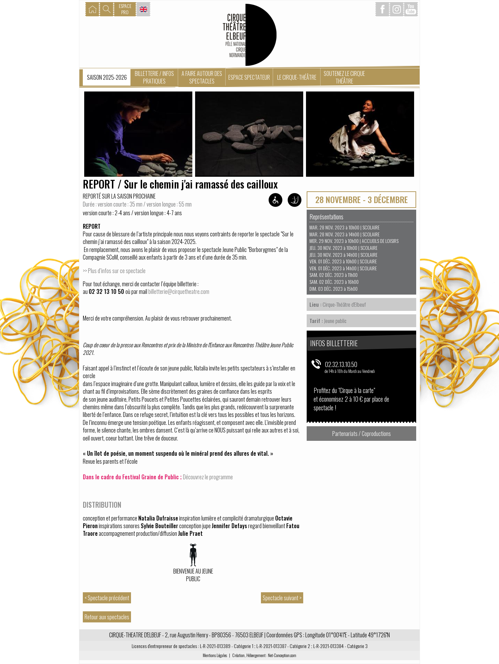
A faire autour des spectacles (202, 77)
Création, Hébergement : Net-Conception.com (264, 655)
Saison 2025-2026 (107, 77)
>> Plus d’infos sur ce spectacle (114, 271)
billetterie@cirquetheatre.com (178, 291)
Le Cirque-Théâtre (296, 77)
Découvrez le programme (208, 477)
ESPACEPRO (125, 9)
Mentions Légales (215, 655)
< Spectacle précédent (107, 598)
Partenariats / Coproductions (361, 433)
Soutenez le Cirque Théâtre (344, 77)
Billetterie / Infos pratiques (154, 77)
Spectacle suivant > (282, 598)
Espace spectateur (249, 77)
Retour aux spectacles (107, 617)
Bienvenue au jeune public (193, 575)
